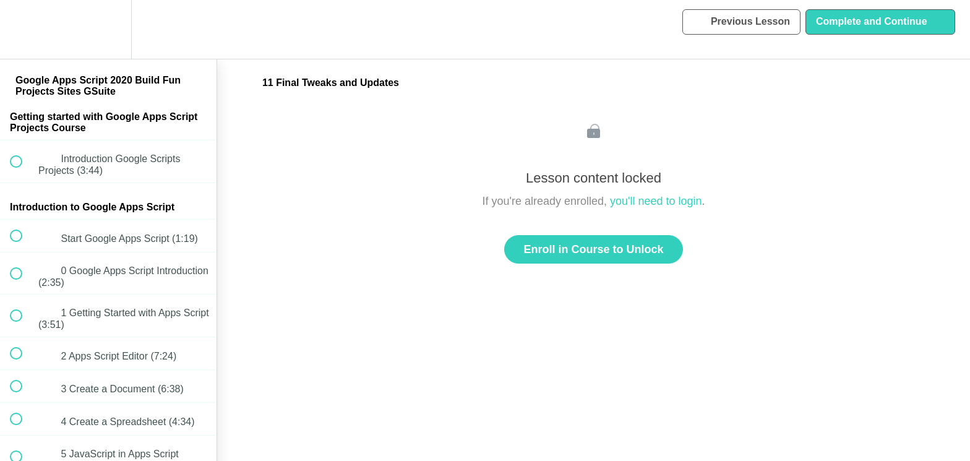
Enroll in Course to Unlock (593, 249)
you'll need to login (656, 201)
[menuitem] (108, 29)
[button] (23, 29)
